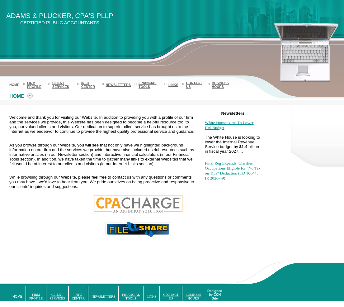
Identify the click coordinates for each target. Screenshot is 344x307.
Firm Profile (34, 85)
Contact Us (170, 296)
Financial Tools (147, 85)
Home (14, 85)
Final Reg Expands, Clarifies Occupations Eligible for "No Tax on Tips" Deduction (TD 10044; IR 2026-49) (233, 170)
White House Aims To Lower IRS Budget (229, 125)
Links (173, 85)
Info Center (88, 85)
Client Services (60, 85)
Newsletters (118, 85)
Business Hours (220, 85)
